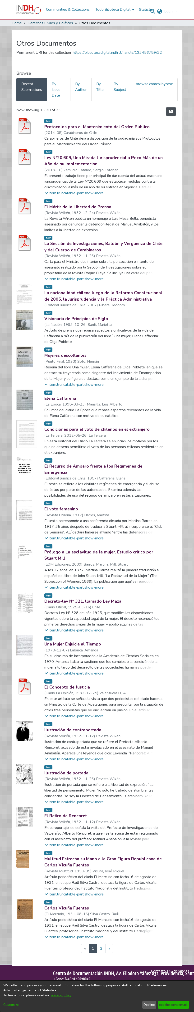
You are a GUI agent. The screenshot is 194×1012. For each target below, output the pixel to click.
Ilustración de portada (66, 773)
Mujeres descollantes (65, 355)
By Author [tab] (81, 86)
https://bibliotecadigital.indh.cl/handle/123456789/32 (117, 52)
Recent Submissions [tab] (31, 86)
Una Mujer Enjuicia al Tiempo (72, 644)
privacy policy (61, 995)
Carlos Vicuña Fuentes (66, 908)
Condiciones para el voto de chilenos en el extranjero (97, 429)
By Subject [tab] (120, 86)
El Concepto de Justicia (67, 687)
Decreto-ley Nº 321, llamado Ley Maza (82, 601)
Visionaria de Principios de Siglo (76, 319)
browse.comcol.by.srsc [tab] (154, 84)
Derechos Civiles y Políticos (50, 23)
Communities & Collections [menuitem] (68, 9)
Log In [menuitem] (169, 11)
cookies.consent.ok (173, 1004)
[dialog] (97, 996)
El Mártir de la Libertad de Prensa (77, 207)
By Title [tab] (100, 86)
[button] (74, 193)
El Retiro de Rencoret (65, 816)
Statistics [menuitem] (146, 9)
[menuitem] (160, 11)
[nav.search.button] (153, 11)
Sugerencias (179, 971)
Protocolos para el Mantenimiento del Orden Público (97, 127)
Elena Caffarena (60, 398)
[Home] (28, 9)
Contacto (158, 971)
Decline (149, 1004)
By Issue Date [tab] (56, 89)
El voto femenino (61, 509)
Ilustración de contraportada (72, 730)
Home (17, 23)
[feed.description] (171, 111)
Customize (11, 1004)
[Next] (109, 948)
